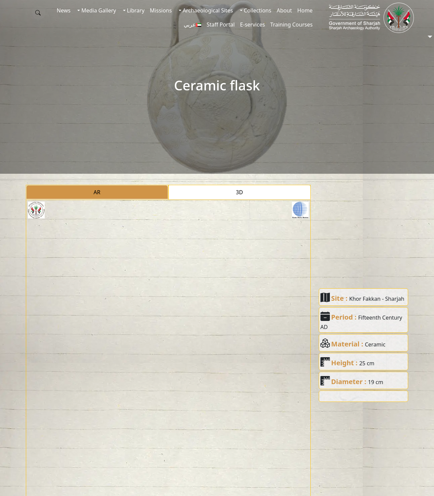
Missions (161, 10)
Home (305, 10)
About (284, 10)
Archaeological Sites (207, 10)
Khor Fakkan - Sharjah (376, 298)
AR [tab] (97, 192)
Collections (257, 10)
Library (135, 10)
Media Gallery (98, 10)
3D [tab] (239, 192)
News (64, 10)
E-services (252, 24)
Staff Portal (221, 24)
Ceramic (375, 344)
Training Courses (291, 24)
